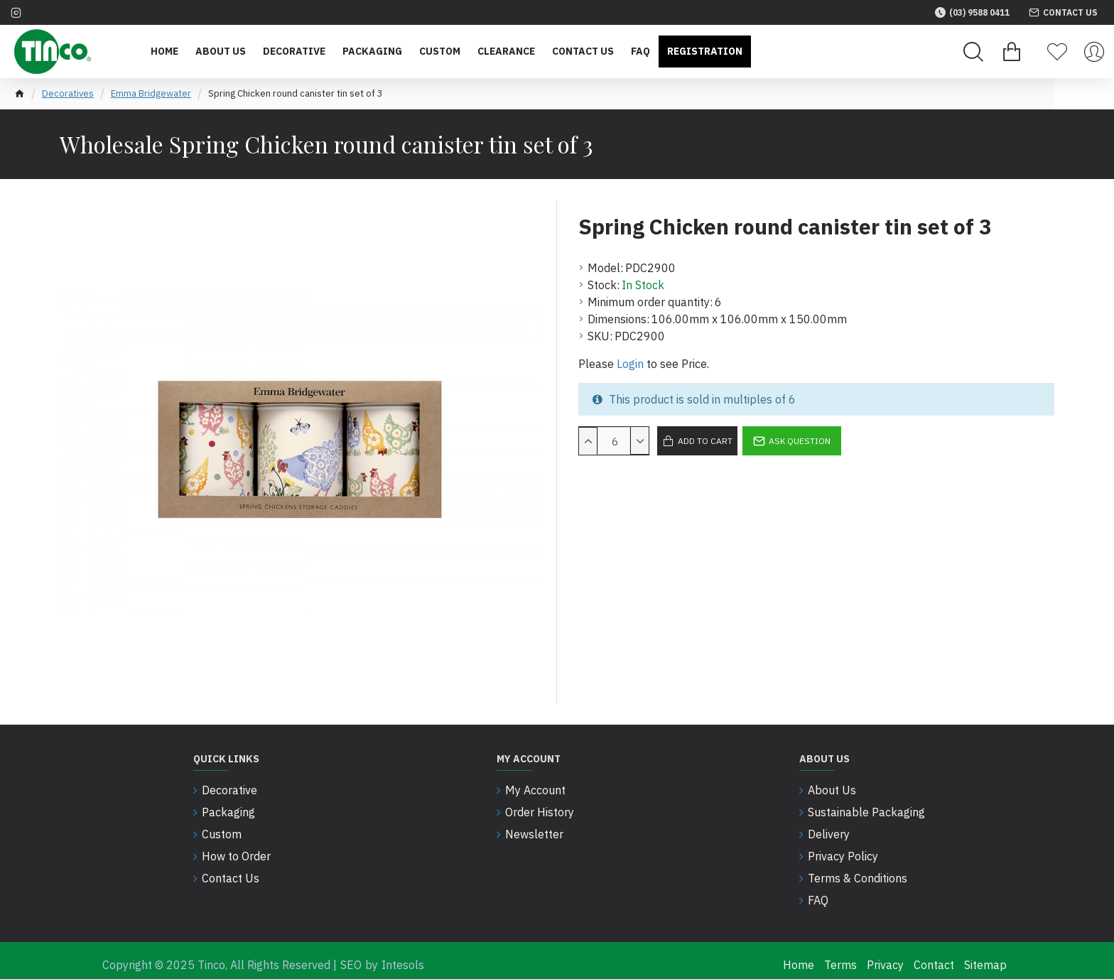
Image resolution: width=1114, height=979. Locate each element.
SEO (351, 956)
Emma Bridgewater (151, 93)
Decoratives (68, 93)
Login (630, 364)
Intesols (403, 956)
